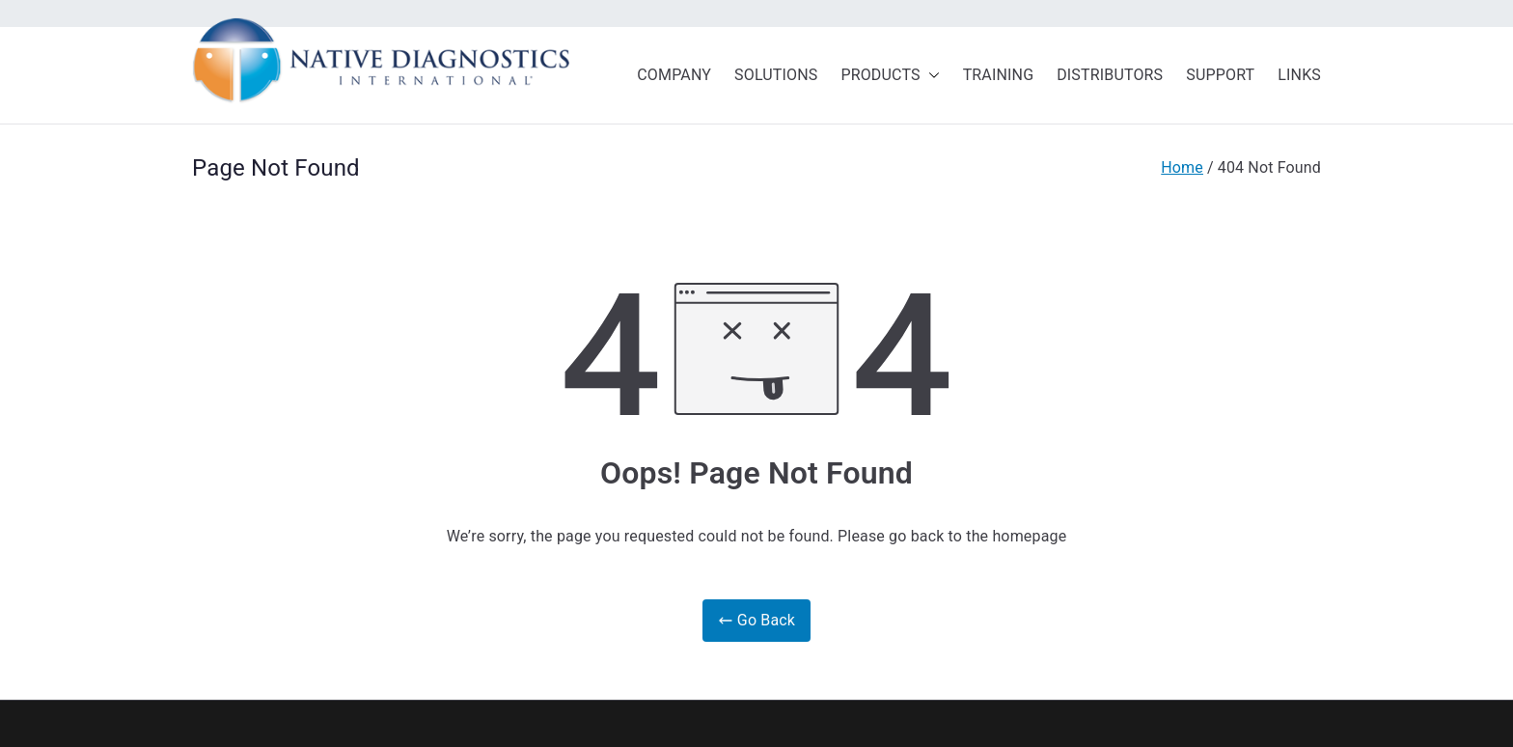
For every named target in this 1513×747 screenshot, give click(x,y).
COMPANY (674, 75)
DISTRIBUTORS (1110, 75)
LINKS (1299, 75)
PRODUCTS (889, 76)
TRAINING (998, 75)
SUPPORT (1220, 75)
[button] (930, 76)
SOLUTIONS (775, 75)
